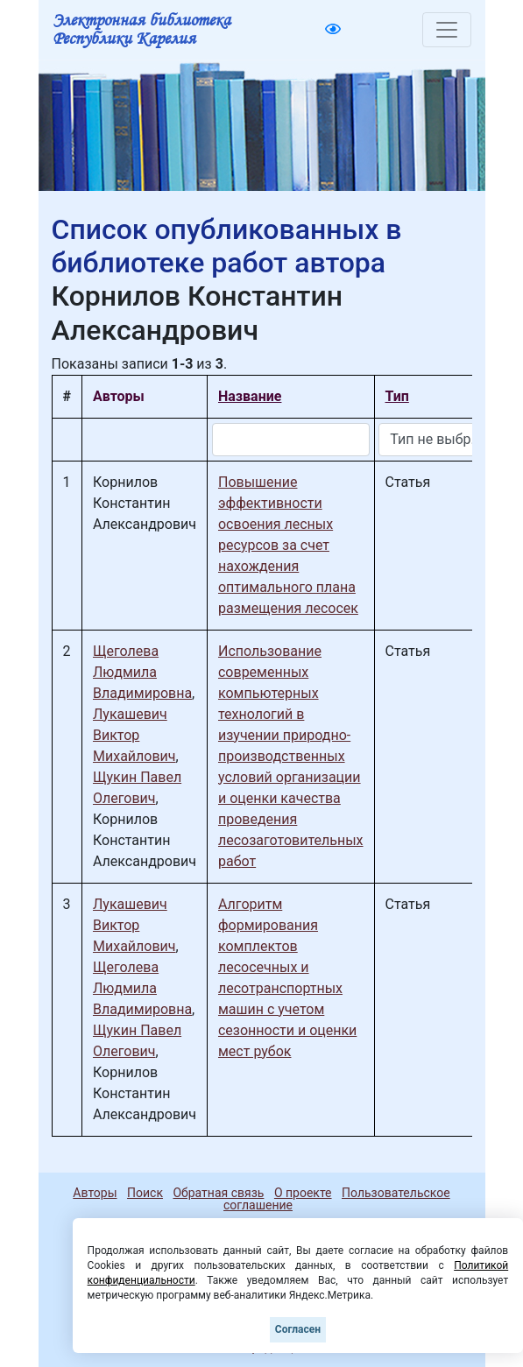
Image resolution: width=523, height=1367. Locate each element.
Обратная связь (218, 1193)
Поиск (145, 1193)
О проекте (303, 1193)
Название (249, 396)
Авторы (95, 1193)
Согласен (298, 1329)
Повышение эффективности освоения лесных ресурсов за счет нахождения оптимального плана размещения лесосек (288, 545)
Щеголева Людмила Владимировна (142, 672)
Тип (397, 396)
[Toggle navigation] (446, 29)
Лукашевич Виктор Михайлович (134, 735)
